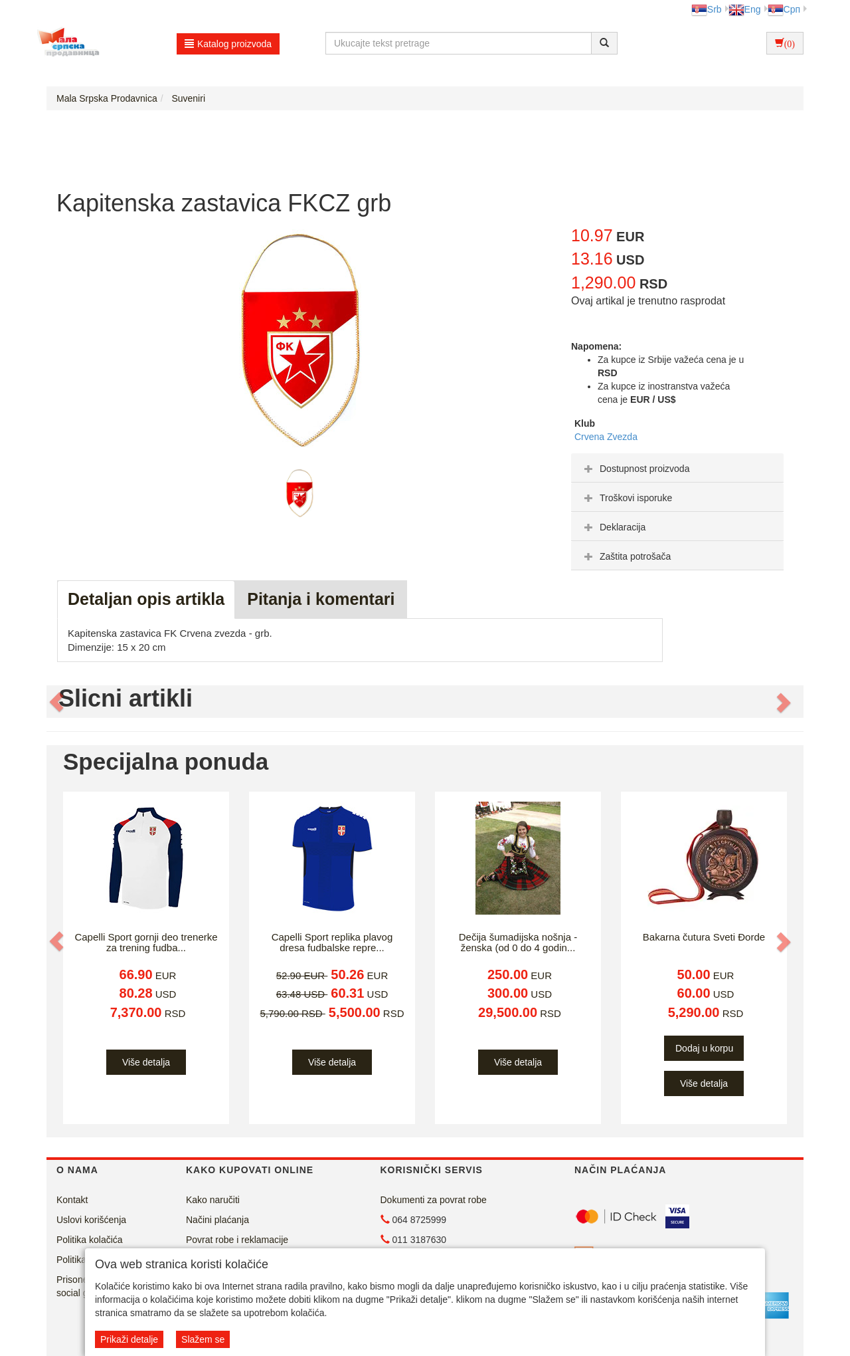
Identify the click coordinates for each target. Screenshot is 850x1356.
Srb (706, 9)
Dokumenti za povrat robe (434, 1199)
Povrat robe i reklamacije (237, 1239)
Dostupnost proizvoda (635, 468)
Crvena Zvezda (606, 436)
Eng (744, 9)
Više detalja (146, 1062)
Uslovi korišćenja (91, 1219)
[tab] (677, 468)
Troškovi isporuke (626, 498)
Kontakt (72, 1199)
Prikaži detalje (129, 1339)
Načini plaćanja (217, 1219)
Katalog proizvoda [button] (228, 44)
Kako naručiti (213, 1199)
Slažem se (202, 1339)
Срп (784, 9)
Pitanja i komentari (320, 599)
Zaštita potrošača (626, 556)
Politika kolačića (89, 1239)
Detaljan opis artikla (146, 599)
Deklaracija (613, 527)
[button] (57, 702)
